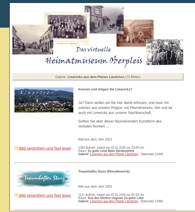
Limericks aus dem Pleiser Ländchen (114, 154)
